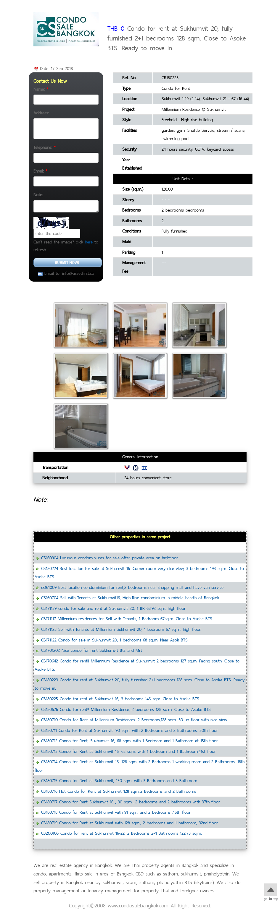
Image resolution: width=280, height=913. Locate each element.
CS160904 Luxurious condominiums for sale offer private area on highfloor (109, 557)
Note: (38, 194)
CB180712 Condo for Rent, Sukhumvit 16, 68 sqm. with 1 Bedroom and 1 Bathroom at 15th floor (129, 740)
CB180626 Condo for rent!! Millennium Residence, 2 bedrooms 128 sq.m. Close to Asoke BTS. (126, 709)
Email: (40, 171)
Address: (41, 112)
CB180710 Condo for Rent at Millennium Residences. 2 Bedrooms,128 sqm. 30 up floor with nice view (134, 719)
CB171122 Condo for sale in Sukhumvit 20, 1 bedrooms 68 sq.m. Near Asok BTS (114, 640)
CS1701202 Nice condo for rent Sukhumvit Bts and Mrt (91, 650)
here (89, 242)
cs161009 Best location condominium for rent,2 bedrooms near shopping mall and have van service (132, 587)
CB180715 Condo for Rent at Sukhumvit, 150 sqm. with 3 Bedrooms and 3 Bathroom (119, 780)
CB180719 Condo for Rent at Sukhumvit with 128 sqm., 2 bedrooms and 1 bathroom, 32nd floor (129, 822)
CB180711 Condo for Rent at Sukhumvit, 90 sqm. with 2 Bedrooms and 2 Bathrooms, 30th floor (129, 730)
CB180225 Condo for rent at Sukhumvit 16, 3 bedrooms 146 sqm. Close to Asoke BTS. (120, 698)
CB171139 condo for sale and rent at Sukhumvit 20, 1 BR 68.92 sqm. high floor (113, 608)
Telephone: (44, 147)
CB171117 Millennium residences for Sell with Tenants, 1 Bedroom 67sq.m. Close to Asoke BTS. (127, 618)
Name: (40, 89)
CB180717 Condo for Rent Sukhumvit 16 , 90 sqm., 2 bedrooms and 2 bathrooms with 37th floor (130, 801)
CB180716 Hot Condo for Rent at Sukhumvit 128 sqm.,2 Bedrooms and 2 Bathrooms (118, 791)
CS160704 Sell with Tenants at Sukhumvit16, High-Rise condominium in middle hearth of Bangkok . (131, 597)
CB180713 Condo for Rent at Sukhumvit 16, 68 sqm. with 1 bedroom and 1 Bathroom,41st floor (128, 751)
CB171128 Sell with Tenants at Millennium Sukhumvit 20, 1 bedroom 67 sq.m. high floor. (121, 629)
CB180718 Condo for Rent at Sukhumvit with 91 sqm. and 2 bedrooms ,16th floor (116, 812)
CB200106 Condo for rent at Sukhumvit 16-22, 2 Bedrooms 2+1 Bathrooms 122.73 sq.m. (121, 833)
